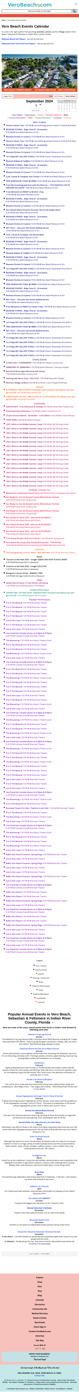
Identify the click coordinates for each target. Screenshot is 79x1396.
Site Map (40, 1340)
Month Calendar (70, 96)
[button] (9, 70)
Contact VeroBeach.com (40, 1331)
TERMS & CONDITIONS (36, 1388)
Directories (40, 1304)
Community (58, 118)
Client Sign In (40, 1327)
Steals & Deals (39, 1318)
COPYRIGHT (11, 1388)
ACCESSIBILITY (61, 1388)
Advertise (39, 1336)
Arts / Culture (17, 115)
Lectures (68, 118)
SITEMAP (69, 1388)
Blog (40, 1295)
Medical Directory (40, 1313)
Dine (40, 1286)
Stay (40, 1291)
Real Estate (40, 1322)
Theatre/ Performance (17, 118)
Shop (39, 1282)
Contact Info (39, 1376)
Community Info (39, 1309)
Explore (39, 1277)
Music (66, 115)
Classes (41, 115)
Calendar (40, 1300)
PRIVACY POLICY (50, 1388)
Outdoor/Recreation (43, 118)
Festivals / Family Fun (53, 115)
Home (4, 20)
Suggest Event (8, 96)
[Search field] (39, 11)
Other (30, 118)
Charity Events (30, 115)
